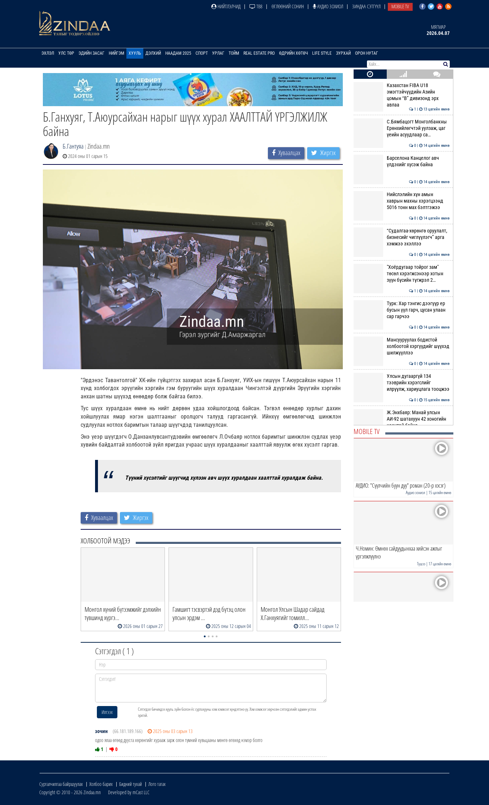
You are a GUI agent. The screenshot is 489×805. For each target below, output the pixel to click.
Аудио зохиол (328, 6)
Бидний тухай (130, 784)
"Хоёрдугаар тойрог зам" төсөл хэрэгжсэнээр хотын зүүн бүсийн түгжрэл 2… (402, 274)
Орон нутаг (366, 53)
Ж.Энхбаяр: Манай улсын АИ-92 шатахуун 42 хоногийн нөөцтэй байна (402, 419)
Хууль (135, 53)
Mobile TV (400, 6)
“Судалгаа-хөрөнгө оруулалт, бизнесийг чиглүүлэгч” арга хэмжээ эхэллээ (402, 237)
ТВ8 (256, 6)
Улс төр (66, 53)
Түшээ (421, 564)
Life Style (322, 53)
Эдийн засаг (91, 53)
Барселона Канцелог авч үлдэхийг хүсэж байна (402, 161)
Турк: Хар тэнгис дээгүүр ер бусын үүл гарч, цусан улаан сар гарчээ (402, 310)
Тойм (234, 53)
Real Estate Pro (259, 53)
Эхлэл (47, 53)
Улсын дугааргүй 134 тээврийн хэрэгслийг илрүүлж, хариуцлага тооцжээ (402, 383)
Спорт (202, 53)
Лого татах (157, 784)
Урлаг (218, 53)
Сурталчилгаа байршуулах (61, 784)
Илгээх (107, 712)
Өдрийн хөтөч (293, 53)
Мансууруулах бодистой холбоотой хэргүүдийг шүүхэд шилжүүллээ (402, 346)
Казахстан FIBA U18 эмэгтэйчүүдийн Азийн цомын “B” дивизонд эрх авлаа (402, 95)
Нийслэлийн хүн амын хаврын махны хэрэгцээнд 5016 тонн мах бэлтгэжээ (402, 201)
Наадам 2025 (178, 53)
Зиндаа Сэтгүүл (366, 6)
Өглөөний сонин (288, 6)
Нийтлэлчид (226, 6)
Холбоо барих (101, 784)
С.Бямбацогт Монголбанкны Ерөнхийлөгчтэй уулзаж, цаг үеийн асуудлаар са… (402, 128)
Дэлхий (153, 53)
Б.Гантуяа (73, 146)
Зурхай (343, 53)
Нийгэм (116, 53)
